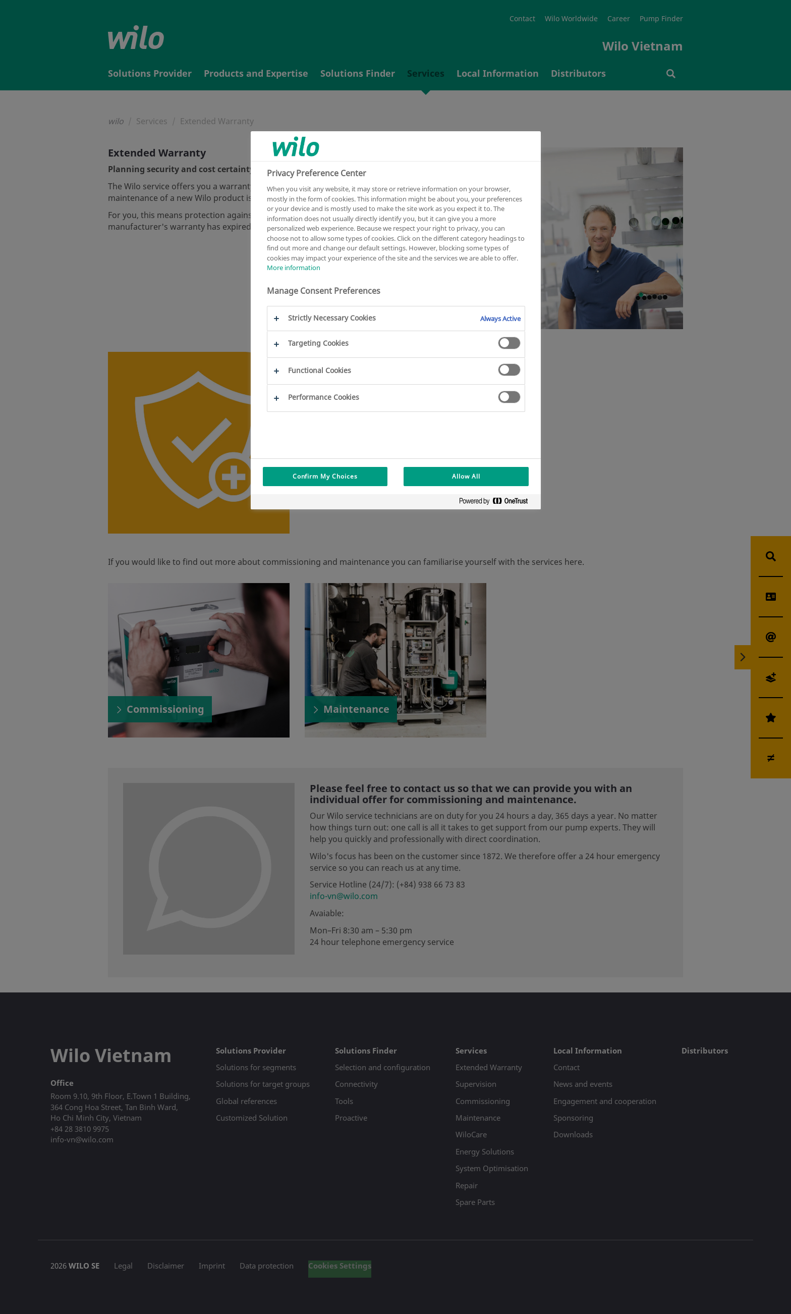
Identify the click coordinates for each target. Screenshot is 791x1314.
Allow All (466, 476)
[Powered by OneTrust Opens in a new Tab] (497, 503)
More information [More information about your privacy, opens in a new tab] (293, 267)
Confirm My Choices (325, 476)
